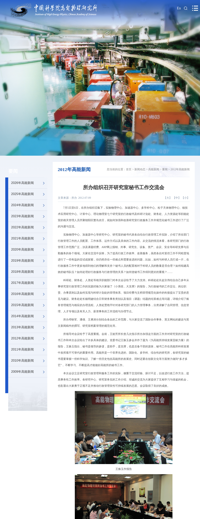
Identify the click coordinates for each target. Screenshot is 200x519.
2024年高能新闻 (29, 205)
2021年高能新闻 (29, 238)
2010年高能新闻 (29, 360)
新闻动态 (139, 169)
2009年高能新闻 (29, 371)
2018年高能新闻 (29, 271)
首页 (128, 169)
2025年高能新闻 (29, 194)
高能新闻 (153, 169)
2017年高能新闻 (29, 282)
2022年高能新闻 (29, 227)
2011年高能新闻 (29, 349)
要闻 (13, 171)
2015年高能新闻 (29, 305)
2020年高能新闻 (29, 249)
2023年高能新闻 (29, 216)
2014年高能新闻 (29, 316)
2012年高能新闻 (29, 338)
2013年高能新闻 (29, 327)
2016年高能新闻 (29, 294)
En (179, 8)
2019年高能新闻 (29, 260)
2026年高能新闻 (29, 182)
